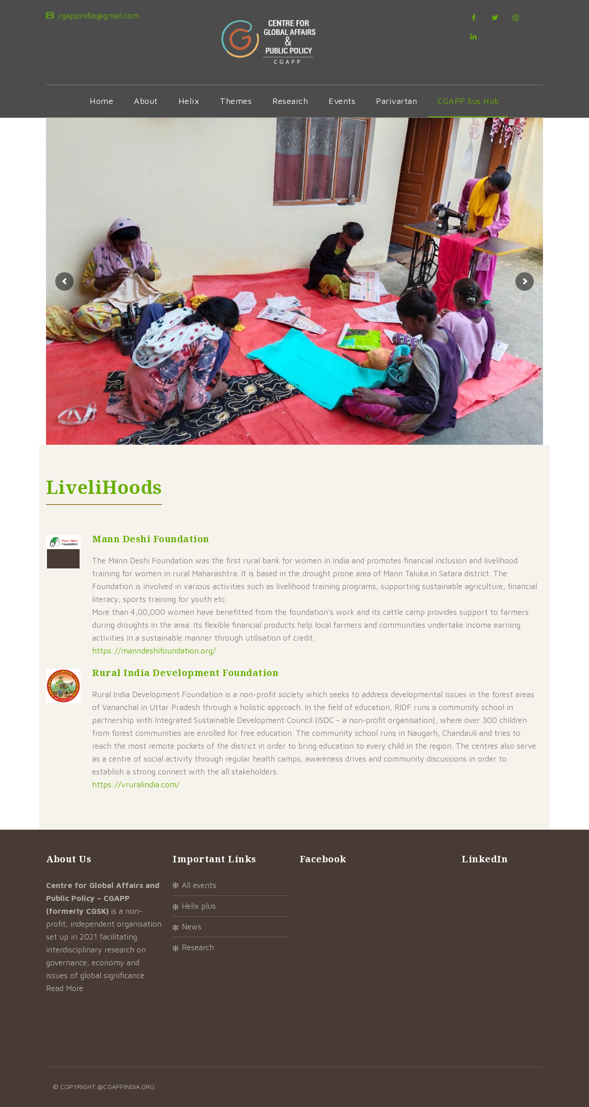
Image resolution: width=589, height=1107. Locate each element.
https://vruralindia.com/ (135, 784)
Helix (189, 101)
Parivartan (396, 101)
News (192, 926)
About (146, 101)
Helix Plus (199, 906)
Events (342, 101)
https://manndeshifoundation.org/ (154, 650)
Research (290, 101)
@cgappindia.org (126, 1086)
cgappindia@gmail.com (97, 15)
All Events (199, 885)
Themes (236, 101)
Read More (64, 988)
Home (101, 101)
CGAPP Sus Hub (468, 101)
